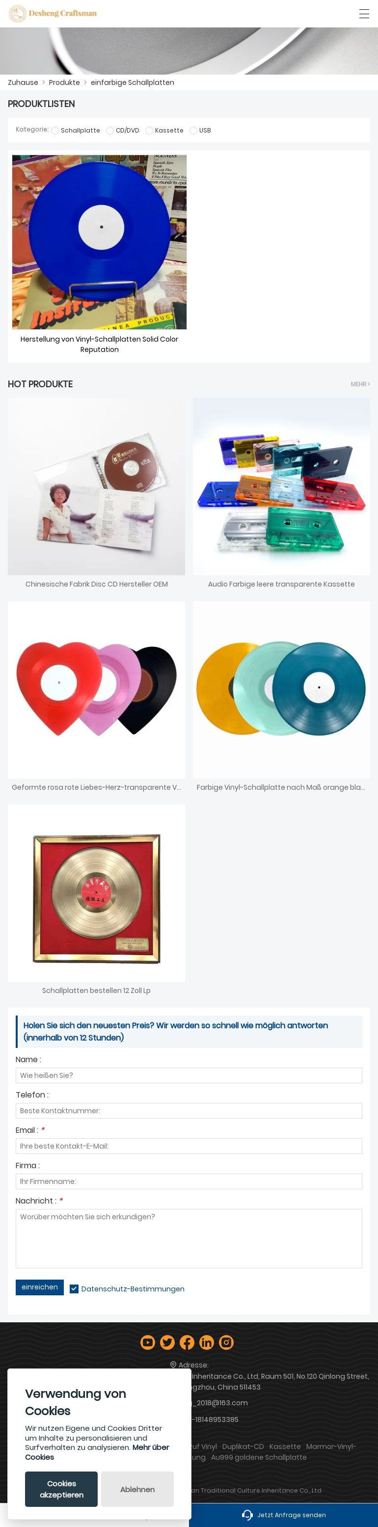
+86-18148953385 (209, 1419)
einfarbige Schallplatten (132, 82)
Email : (30, 1131)
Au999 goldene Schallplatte (259, 1457)
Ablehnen (137, 1489)
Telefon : (32, 1095)
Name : (28, 1060)
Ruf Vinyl (203, 1446)
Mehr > (360, 384)
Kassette (285, 1446)
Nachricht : (39, 1201)
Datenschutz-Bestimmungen (133, 1289)
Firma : (28, 1166)
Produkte (64, 82)
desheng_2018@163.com (204, 1403)
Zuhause (23, 82)
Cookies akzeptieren (61, 1489)
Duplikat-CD (243, 1446)
